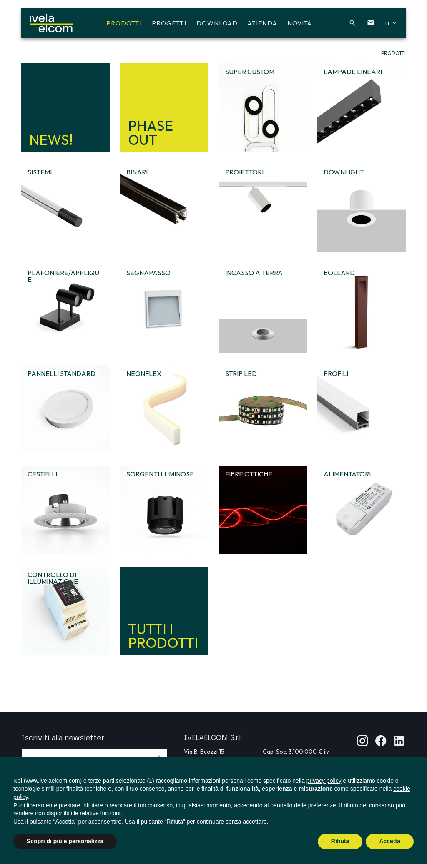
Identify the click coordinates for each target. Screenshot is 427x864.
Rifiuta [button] (340, 841)
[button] (349, 24)
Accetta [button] (389, 841)
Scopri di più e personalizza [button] (65, 841)
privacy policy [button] (324, 780)
